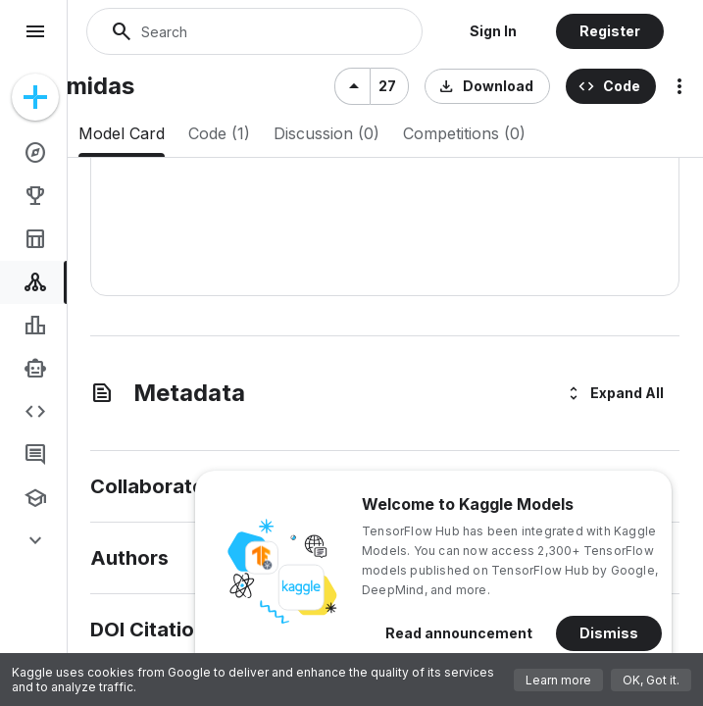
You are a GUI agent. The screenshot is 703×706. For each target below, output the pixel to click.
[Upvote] (352, 86)
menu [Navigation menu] (35, 31)
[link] (37, 153)
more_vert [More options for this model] (679, 86)
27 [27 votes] (387, 85)
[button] (493, 31)
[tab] (121, 133)
